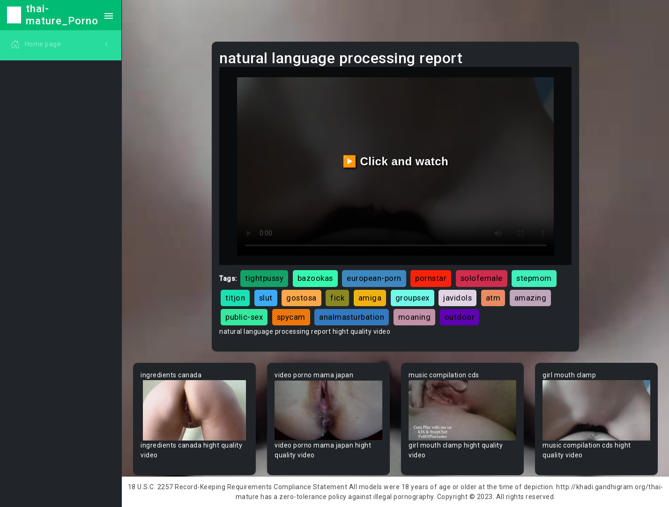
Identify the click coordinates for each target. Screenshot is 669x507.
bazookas (315, 278)
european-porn (374, 278)
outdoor (460, 317)
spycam (291, 317)
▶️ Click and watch (395, 161)
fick (337, 297)
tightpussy (264, 278)
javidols (457, 297)
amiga (370, 297)
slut (266, 297)
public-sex (244, 317)
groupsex (412, 297)
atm (493, 297)
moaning (414, 317)
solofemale (482, 278)
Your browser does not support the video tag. (194, 410)
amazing (530, 297)
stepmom (534, 278)
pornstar (430, 278)
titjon (235, 297)
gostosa (301, 297)
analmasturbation (351, 317)
